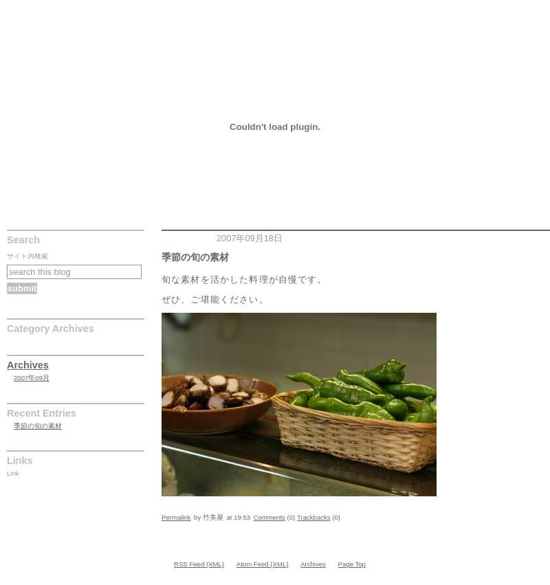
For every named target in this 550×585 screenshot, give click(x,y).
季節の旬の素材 (40, 9)
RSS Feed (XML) (199, 564)
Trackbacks (314, 517)
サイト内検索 (27, 256)
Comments (269, 517)
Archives (28, 365)
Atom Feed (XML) (262, 564)
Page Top (352, 564)
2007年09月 (32, 378)
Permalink (176, 517)
